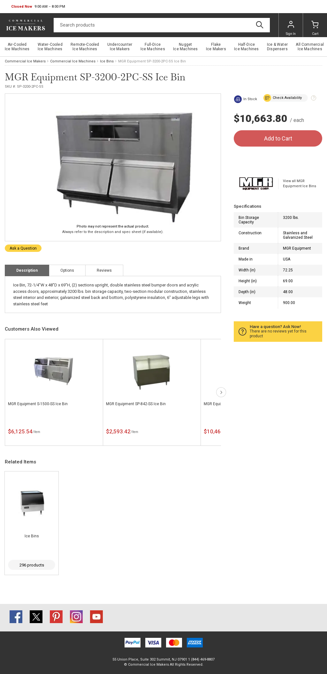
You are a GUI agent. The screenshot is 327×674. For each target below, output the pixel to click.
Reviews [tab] (104, 270)
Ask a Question (23, 248)
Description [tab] (27, 270)
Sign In (291, 28)
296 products (31, 565)
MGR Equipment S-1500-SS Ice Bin (38, 404)
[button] (38, 6)
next (221, 392)
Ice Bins (107, 61)
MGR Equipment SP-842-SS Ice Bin (136, 404)
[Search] (162, 25)
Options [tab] (67, 270)
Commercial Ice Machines (72, 61)
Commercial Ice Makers (25, 61)
